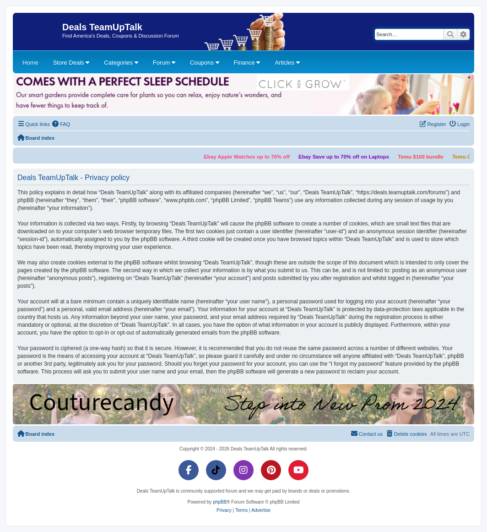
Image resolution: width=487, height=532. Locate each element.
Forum (164, 62)
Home (30, 62)
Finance (247, 62)
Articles (287, 62)
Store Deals (71, 62)
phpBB (220, 502)
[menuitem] (61, 124)
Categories (121, 62)
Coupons (204, 62)
